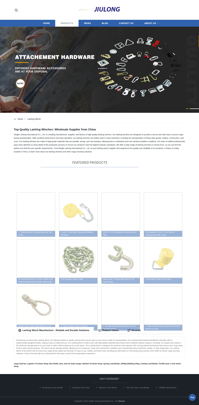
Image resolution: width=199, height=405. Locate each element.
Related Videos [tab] (108, 330)
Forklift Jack (164, 364)
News (87, 23)
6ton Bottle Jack (56, 364)
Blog (105, 23)
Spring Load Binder (111, 364)
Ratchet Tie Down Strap (92, 364)
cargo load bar (20, 364)
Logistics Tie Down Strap (37, 364)
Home (46, 23)
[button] (16, 10)
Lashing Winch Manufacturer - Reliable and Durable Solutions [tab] (53, 330)
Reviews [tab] (134, 330)
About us (150, 23)
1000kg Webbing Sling (130, 364)
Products (67, 23)
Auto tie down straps (72, 364)
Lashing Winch (34, 119)
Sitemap (121, 401)
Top (192, 398)
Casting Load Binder (149, 364)
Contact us (126, 23)
